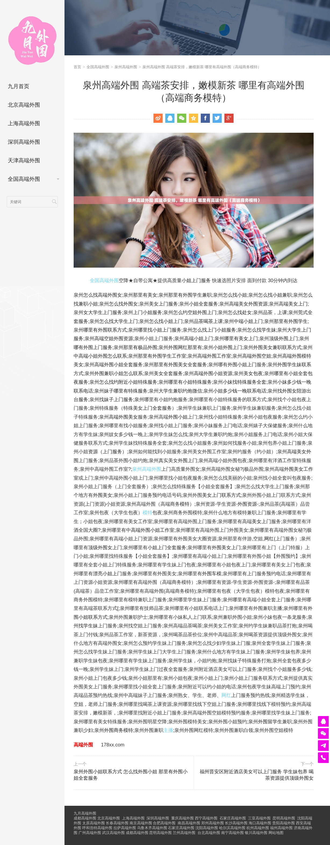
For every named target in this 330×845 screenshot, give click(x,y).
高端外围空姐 (256, 356)
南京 (141, 823)
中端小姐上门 (248, 321)
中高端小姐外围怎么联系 (100, 356)
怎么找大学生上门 (118, 321)
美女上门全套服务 (152, 408)
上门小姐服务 (147, 312)
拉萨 (124, 828)
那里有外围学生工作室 (162, 356)
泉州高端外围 (125, 67)
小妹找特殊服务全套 (244, 382)
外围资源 (247, 504)
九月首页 (18, 86)
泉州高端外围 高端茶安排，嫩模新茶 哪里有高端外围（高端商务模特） (201, 67)
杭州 (257, 828)
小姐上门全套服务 (167, 547)
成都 (137, 832)
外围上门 (187, 460)
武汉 (113, 832)
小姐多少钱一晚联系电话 (239, 391)
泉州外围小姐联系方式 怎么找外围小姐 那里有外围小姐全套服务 (133, 771)
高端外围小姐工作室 (152, 530)
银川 (256, 832)
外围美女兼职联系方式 (277, 347)
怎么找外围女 (123, 304)
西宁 (206, 818)
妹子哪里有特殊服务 (126, 391)
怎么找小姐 (235, 295)
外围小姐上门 (242, 364)
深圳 (157, 818)
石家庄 (233, 818)
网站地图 (276, 832)
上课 (282, 312)
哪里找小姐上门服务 (159, 330)
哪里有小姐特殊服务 (190, 382)
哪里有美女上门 (241, 338)
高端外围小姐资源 (213, 373)
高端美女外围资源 (248, 304)
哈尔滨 (232, 828)
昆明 (283, 818)
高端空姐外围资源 (113, 338)
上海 (133, 818)
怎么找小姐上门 (166, 321)
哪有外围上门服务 (93, 347)
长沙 (236, 823)
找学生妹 (88, 625)
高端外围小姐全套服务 (118, 364)
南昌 (189, 823)
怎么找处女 (240, 312)
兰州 (184, 832)
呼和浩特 (97, 828)
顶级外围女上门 (105, 547)
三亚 (259, 818)
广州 (89, 832)
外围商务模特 (118, 730)
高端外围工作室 (214, 356)
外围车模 (211, 573)
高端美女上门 (293, 304)
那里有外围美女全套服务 (180, 364)
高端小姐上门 (198, 338)
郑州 (212, 823)
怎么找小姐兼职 (275, 295)
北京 (108, 818)
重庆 (182, 818)
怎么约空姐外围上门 (195, 312)
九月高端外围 (85, 813)
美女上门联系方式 (221, 495)
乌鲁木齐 (152, 828)
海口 (260, 823)
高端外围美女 (123, 417)
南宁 (232, 832)
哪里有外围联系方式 (105, 330)
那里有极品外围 (140, 347)
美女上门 (261, 521)
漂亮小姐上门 (107, 573)
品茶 (267, 312)
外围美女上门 (226, 547)
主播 (277, 608)
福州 (281, 828)
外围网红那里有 (185, 347)
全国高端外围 (24, 179)
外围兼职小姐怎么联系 (118, 373)
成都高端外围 (85, 818)
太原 (93, 823)
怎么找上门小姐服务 (214, 330)
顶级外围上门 (283, 338)
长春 (117, 823)
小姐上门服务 (196, 280)
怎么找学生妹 (261, 330)
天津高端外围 (24, 160)
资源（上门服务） (107, 451)
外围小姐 (178, 417)
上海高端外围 (24, 123)
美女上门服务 (163, 304)
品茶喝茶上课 (208, 321)
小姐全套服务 (203, 304)
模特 (184, 504)
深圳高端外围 (24, 142)
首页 (77, 67)
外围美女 (102, 495)
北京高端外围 (24, 105)
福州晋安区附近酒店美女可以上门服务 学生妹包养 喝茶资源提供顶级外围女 (254, 771)
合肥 (164, 823)
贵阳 (283, 823)
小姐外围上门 (227, 347)
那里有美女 (145, 295)
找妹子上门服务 (116, 399)
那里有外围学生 (291, 321)
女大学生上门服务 (102, 312)
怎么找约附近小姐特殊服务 (128, 382)
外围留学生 (270, 721)
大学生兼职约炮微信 (180, 391)
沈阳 (206, 828)
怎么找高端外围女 (102, 295)
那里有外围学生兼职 (190, 295)
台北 (209, 832)
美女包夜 (253, 373)
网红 (269, 538)
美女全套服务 (168, 373)
